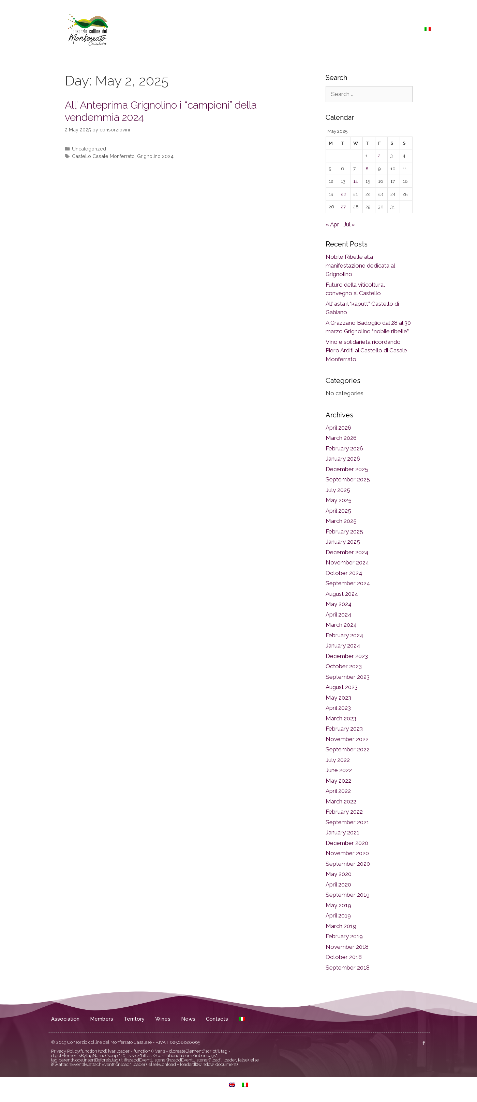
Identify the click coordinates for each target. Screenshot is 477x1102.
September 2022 (348, 749)
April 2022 (338, 790)
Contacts (404, 29)
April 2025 (338, 510)
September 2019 (348, 894)
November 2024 (347, 562)
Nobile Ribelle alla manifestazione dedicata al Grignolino (360, 265)
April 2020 (338, 884)
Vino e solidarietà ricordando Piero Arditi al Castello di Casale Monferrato (366, 350)
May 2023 (338, 697)
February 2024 (344, 635)
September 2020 (348, 863)
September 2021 (347, 822)
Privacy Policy (65, 1051)
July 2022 (338, 759)
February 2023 (344, 728)
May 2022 (338, 780)
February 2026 (344, 448)
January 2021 (342, 832)
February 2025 (344, 531)
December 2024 (347, 552)
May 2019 (338, 905)
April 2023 (338, 707)
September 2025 (348, 479)
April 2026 (338, 427)
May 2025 (339, 500)
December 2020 (347, 843)
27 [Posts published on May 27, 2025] (343, 206)
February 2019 (344, 936)
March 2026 (341, 437)
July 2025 (338, 489)
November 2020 (347, 853)
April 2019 (338, 915)
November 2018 (347, 946)
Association (259, 29)
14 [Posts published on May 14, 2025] (355, 181)
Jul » (349, 224)
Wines (354, 29)
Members (295, 29)
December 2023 (347, 656)
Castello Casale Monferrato (103, 156)
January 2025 (343, 541)
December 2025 (347, 469)
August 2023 (342, 687)
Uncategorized (89, 148)
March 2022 (341, 801)
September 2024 (348, 583)
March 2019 (341, 926)
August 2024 (342, 593)
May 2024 (339, 604)
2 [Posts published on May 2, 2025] (379, 155)
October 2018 (344, 957)
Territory (326, 29)
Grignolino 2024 (155, 156)
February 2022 (344, 811)
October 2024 (344, 573)
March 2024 (341, 624)
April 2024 (338, 614)
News (377, 29)
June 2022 (339, 770)
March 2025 (341, 520)
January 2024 (343, 645)
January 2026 (343, 458)
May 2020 (339, 874)
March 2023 (341, 718)
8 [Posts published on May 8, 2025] (367, 168)
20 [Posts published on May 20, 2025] (343, 193)
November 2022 (347, 739)
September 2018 (348, 967)
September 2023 (348, 676)
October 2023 (344, 666)
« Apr (332, 224)
